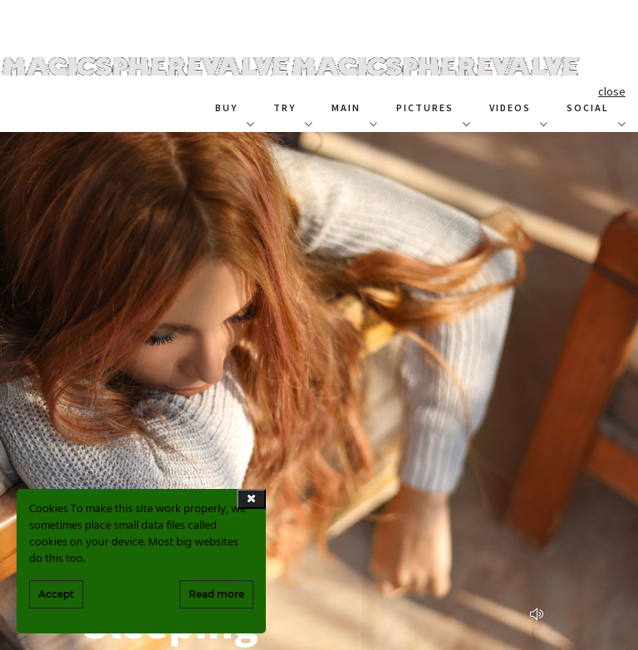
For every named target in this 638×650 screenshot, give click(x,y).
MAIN (346, 107)
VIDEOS (510, 107)
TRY (284, 107)
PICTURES (425, 107)
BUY (226, 107)
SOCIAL (588, 107)
